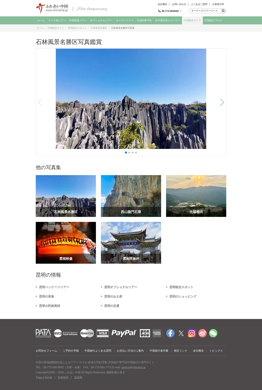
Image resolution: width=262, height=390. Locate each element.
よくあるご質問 (199, 4)
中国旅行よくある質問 (98, 350)
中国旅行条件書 (159, 350)
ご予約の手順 (71, 350)
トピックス (216, 350)
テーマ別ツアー (57, 20)
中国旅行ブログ (213, 20)
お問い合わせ (179, 4)
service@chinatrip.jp (133, 367)
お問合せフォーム (46, 350)
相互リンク (180, 350)
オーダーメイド (125, 20)
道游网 (78, 377)
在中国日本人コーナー (167, 20)
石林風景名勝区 (99, 28)
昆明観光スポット (77, 28)
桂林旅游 (63, 377)
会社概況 (162, 4)
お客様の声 (218, 4)
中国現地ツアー (78, 20)
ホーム (41, 20)
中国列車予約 (144, 20)
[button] (126, 153)
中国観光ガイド (192, 20)
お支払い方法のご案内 (130, 350)
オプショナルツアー (101, 20)
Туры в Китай (44, 377)
